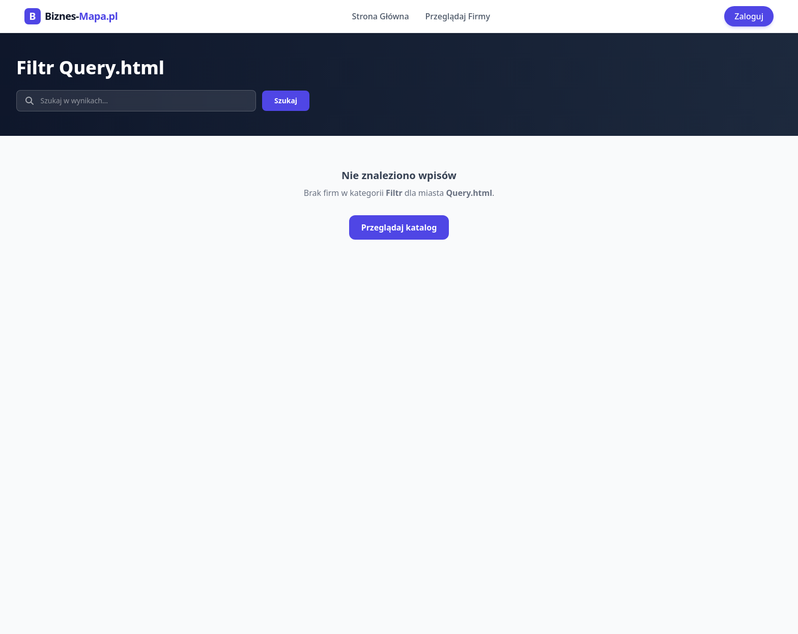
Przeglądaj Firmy (457, 16)
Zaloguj (748, 16)
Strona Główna (380, 16)
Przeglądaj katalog (399, 227)
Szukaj (285, 100)
